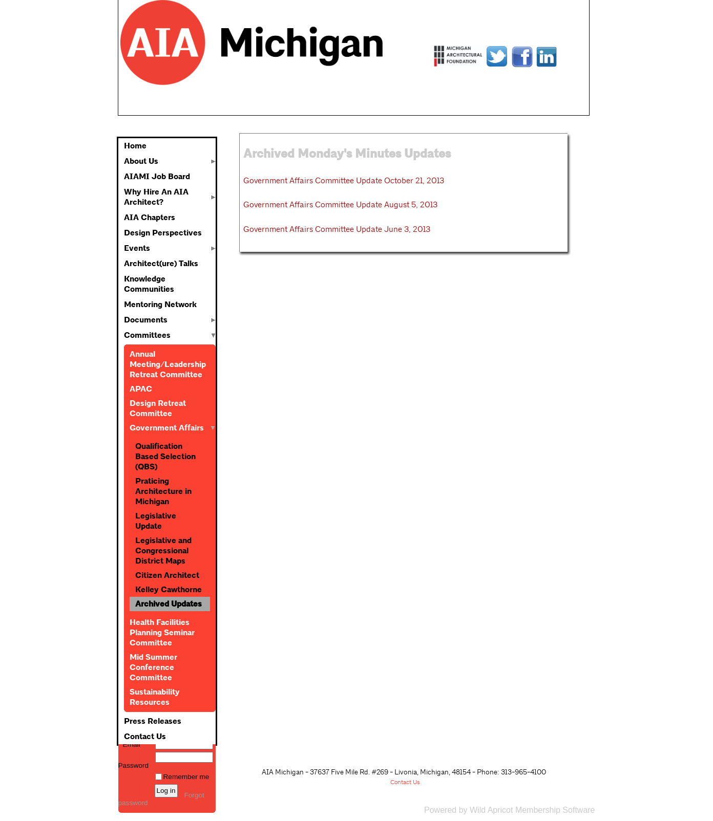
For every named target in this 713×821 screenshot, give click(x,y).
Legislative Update (155, 521)
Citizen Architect (167, 575)
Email (129, 744)
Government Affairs (167, 428)
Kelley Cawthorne (168, 590)
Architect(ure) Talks (161, 263)
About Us (141, 161)
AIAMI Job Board (157, 176)
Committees (147, 335)
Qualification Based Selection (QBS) (165, 456)
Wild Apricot (491, 810)
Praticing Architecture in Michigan (163, 491)
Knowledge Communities (149, 284)
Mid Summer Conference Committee (153, 667)
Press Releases (152, 721)
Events (137, 248)
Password (133, 761)
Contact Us (145, 736)
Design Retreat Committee (158, 408)
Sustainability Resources (155, 697)
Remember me (186, 777)
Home (135, 146)
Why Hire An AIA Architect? (156, 197)
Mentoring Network (160, 304)
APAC (141, 389)
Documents (145, 320)
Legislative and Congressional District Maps (163, 550)
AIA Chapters (149, 217)
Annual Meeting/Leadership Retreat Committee (168, 364)
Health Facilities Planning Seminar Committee (162, 632)
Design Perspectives (163, 233)
